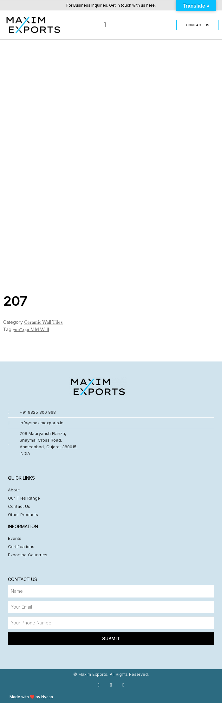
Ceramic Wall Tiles (43, 322)
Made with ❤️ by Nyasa (31, 696)
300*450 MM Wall (31, 329)
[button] (105, 25)
